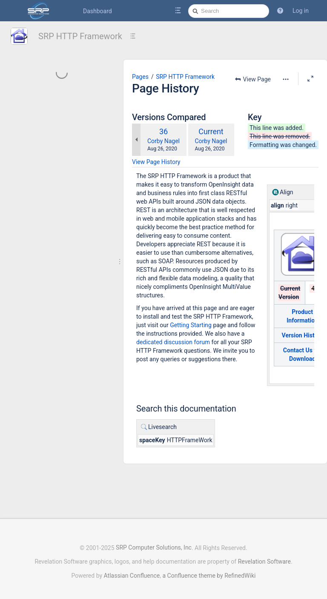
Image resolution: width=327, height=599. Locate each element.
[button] (280, 10)
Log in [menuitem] (301, 10)
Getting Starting (191, 325)
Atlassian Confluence (132, 571)
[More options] (286, 79)
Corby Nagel (163, 141)
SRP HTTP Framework (80, 36)
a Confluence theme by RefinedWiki (208, 571)
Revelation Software (264, 557)
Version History (302, 335)
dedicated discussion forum (173, 342)
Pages (140, 76)
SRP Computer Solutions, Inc (154, 543)
